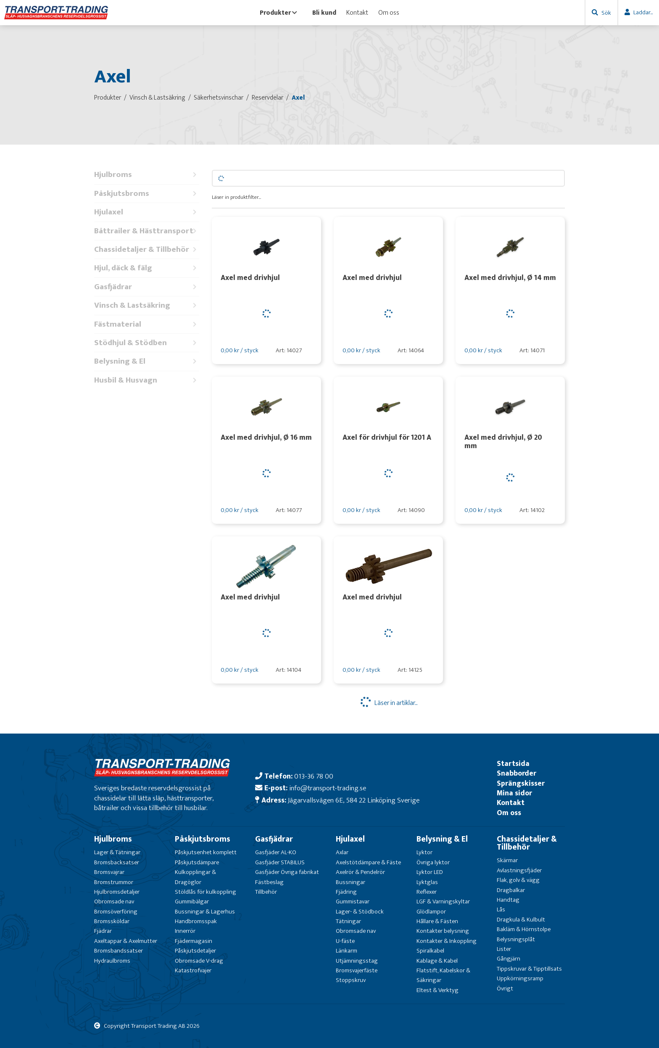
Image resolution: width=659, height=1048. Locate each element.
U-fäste (345, 941)
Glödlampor (431, 911)
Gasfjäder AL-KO (275, 852)
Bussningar (350, 882)
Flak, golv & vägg (518, 880)
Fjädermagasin (193, 941)
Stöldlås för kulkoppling (205, 892)
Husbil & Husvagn (146, 380)
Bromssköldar (111, 921)
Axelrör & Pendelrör (360, 872)
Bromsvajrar (109, 872)
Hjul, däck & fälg (146, 268)
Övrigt (505, 988)
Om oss (388, 12)
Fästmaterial (146, 324)
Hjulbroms (146, 175)
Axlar (342, 852)
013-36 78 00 (313, 776)
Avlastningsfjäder (519, 870)
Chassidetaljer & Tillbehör (146, 249)
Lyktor (424, 852)
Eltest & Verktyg (437, 990)
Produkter (278, 12)
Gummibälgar (192, 901)
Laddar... (643, 12)
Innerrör (185, 931)
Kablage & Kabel (437, 961)
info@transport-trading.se (327, 788)
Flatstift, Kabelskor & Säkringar (443, 975)
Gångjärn (508, 958)
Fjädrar (103, 931)
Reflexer (426, 892)
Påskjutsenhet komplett (206, 852)
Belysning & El (146, 361)
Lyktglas (427, 882)
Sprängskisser (521, 783)
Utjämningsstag (357, 961)
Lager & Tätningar (117, 852)
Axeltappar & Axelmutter (125, 941)
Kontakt (357, 12)
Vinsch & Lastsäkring (146, 305)
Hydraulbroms (112, 961)
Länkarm (346, 950)
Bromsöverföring (115, 911)
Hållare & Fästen (437, 921)
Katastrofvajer (193, 970)
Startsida (513, 764)
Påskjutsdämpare (197, 862)
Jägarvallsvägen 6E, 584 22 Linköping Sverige (353, 800)
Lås (501, 909)
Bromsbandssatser (118, 950)
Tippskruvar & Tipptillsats (529, 969)
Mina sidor (514, 793)
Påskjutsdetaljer (195, 950)
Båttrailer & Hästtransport (146, 231)
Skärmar (507, 860)
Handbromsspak (196, 921)
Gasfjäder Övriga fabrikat (287, 872)
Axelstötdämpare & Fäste (368, 862)
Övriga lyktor (433, 862)
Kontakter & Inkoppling (446, 941)
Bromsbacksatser (116, 862)
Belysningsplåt (516, 939)
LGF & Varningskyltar (443, 901)
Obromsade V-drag (199, 961)
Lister (504, 949)
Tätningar (348, 921)
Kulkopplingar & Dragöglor (195, 877)
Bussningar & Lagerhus (205, 911)
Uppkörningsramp (520, 978)
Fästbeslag (269, 882)
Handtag (508, 900)
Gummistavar (352, 901)
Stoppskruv (351, 980)
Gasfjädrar (146, 287)
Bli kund (324, 12)
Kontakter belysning (442, 931)
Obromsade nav (114, 901)
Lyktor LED (429, 872)
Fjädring (346, 892)
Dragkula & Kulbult (521, 919)
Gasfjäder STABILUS (280, 862)
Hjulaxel (146, 212)
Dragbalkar (511, 890)
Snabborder (516, 773)
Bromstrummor (113, 882)
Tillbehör (266, 892)
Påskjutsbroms (146, 193)
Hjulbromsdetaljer (117, 892)
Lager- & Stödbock (360, 911)
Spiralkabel (430, 950)
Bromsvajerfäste (356, 970)
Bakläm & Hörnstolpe (524, 929)
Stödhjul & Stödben (146, 343)
